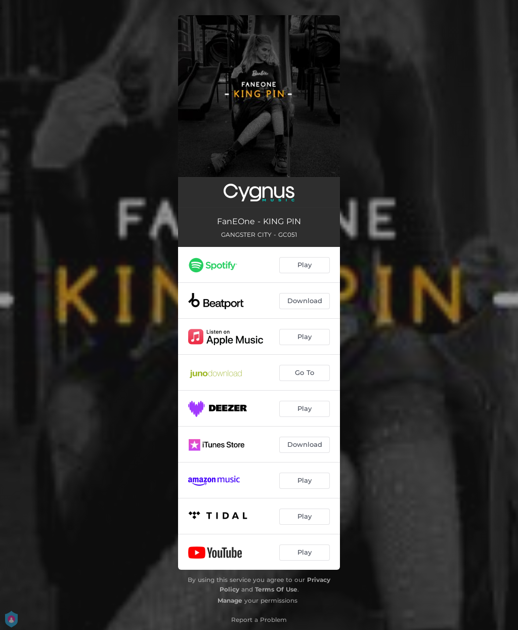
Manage (230, 600)
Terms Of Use (276, 589)
